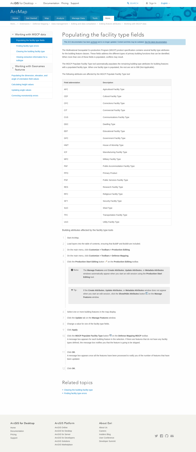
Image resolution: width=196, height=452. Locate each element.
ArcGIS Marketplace (64, 444)
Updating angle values (21, 90)
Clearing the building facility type (30, 51)
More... (108, 18)
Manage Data (78, 18)
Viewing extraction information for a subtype (31, 59)
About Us (103, 427)
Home (15, 18)
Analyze (60, 18)
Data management (59, 24)
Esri (180, 3)
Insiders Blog (105, 434)
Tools (94, 18)
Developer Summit (107, 441)
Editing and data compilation (83, 24)
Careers (102, 431)
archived (94, 42)
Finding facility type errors (27, 46)
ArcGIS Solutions (62, 441)
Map (47, 18)
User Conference (106, 438)
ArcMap (19, 11)
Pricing (64, 3)
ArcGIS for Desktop (63, 431)
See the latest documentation (156, 42)
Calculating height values (23, 84)
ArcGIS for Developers (65, 438)
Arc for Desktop (22, 3)
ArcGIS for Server (62, 434)
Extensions (24, 24)
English (164, 3)
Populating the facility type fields (30, 40)
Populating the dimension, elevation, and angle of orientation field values (29, 77)
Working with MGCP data (135, 24)
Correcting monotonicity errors (25, 95)
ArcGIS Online (61, 427)
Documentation (51, 3)
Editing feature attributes (110, 24)
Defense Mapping (40, 24)
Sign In (152, 3)
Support (75, 3)
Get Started (31, 18)
